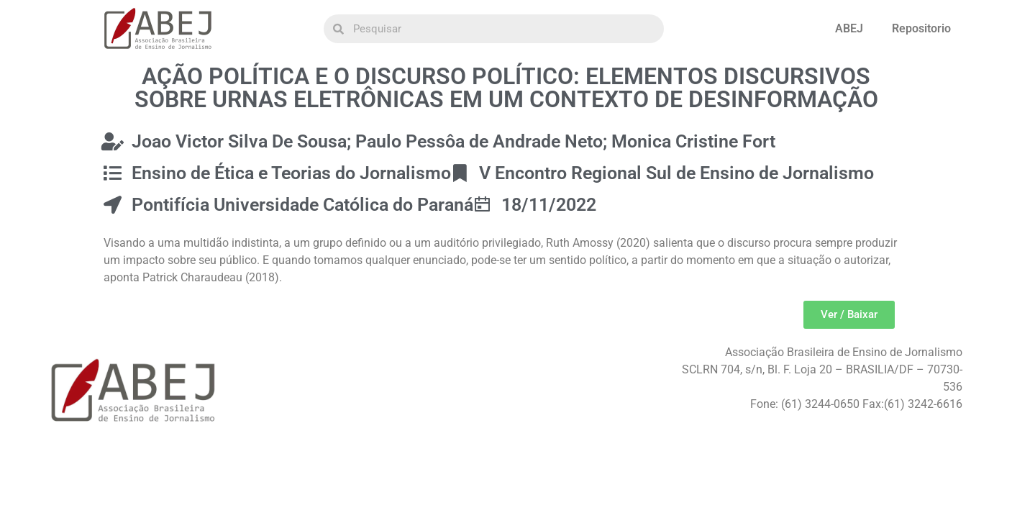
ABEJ (849, 28)
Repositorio (921, 28)
